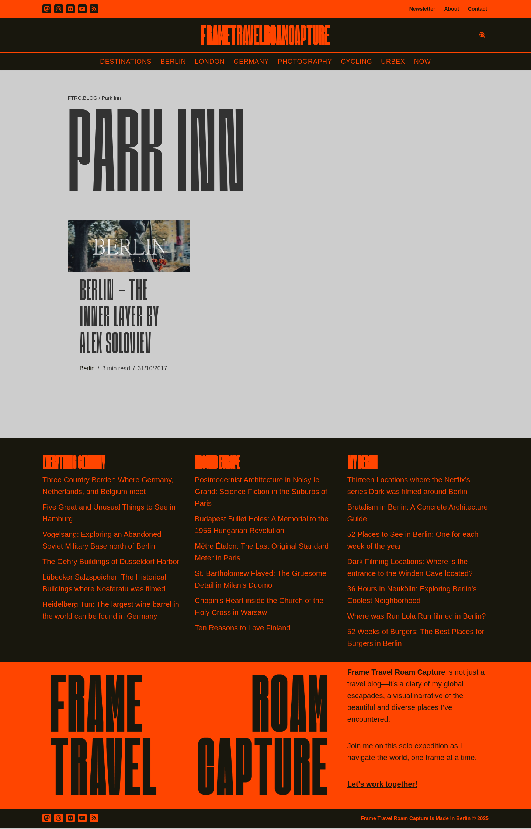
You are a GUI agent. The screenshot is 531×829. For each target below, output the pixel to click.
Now (423, 61)
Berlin (172, 61)
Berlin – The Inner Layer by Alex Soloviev (119, 320)
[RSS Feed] (94, 819)
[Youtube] (82, 8)
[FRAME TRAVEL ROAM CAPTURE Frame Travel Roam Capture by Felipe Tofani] (265, 35)
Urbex (394, 61)
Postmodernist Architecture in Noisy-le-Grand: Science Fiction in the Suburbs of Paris (261, 493)
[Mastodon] (46, 8)
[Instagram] (58, 8)
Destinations (125, 61)
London (209, 61)
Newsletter (422, 9)
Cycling (357, 61)
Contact (477, 9)
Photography (305, 61)
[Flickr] (70, 8)
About (451, 9)
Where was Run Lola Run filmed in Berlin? (416, 617)
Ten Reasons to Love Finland (242, 629)
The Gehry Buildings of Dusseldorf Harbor (111, 563)
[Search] (482, 35)
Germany (251, 61)
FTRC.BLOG (82, 98)
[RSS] (94, 8)
